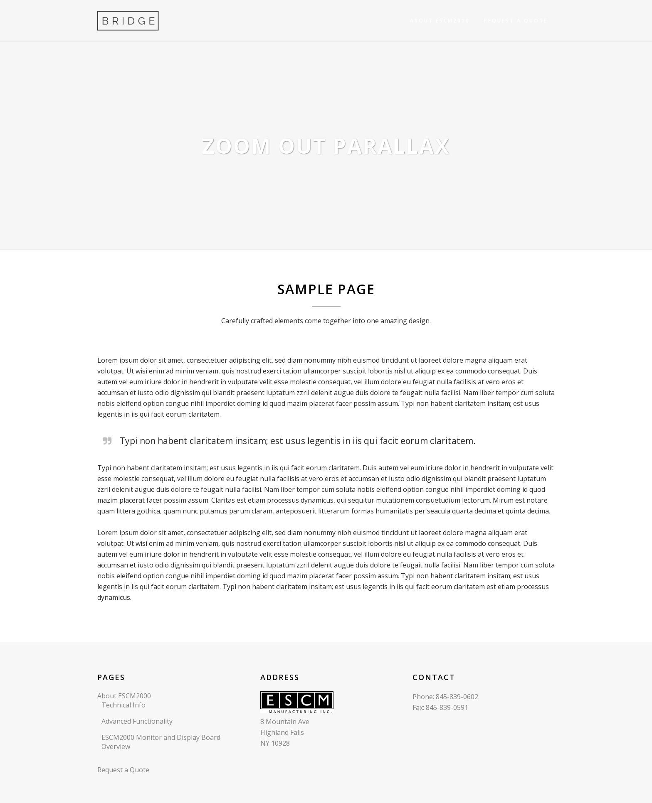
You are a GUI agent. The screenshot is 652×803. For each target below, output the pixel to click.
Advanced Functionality (137, 721)
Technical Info (123, 705)
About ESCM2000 (124, 695)
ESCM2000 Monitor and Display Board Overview (160, 742)
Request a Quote (123, 769)
